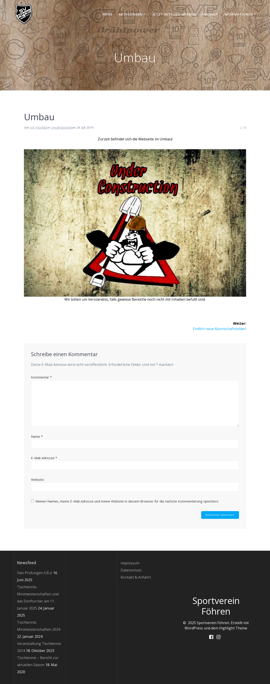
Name (37, 436)
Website (37, 479)
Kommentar (41, 377)
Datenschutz (131, 570)
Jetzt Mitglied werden (174, 14)
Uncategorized (61, 127)
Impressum (130, 563)
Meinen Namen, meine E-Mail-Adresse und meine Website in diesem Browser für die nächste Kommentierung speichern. (127, 501)
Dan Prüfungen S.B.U (34, 572)
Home (107, 14)
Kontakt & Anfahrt (136, 577)
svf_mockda (38, 127)
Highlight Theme (233, 628)
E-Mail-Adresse (44, 458)
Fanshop (210, 14)
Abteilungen (131, 14)
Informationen (238, 14)
